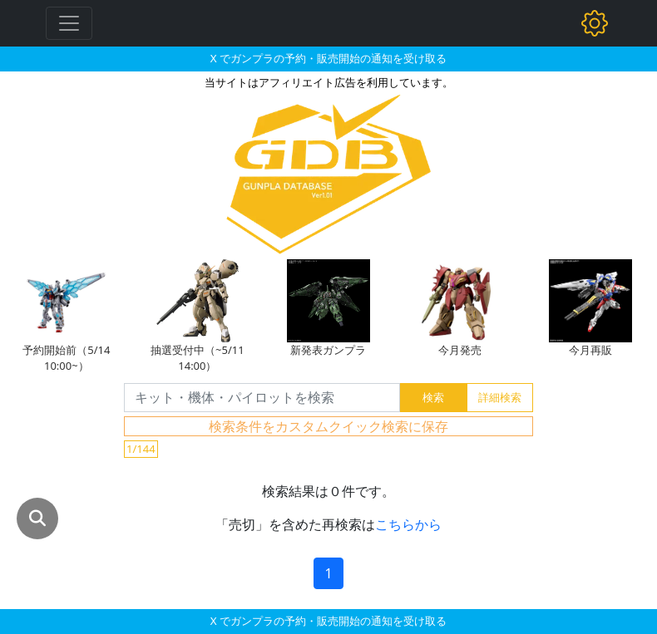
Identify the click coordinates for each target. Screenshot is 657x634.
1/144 (141, 448)
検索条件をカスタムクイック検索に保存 (328, 426)
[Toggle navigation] (69, 23)
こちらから (408, 524)
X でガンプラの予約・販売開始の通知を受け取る (328, 58)
